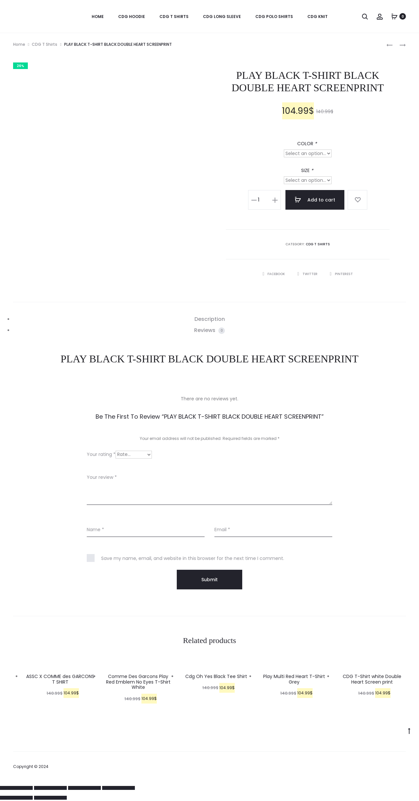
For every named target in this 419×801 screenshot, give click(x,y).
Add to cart (315, 200)
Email (222, 529)
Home (19, 44)
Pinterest (341, 273)
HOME (98, 16)
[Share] (50, 788)
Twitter (307, 273)
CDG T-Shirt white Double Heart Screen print (372, 679)
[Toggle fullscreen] (84, 788)
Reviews (209, 330)
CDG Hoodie (131, 16)
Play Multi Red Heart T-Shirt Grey (294, 679)
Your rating (101, 454)
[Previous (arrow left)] (16, 798)
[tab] (209, 319)
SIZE (308, 170)
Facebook (274, 273)
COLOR (307, 143)
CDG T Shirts (174, 16)
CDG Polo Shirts (274, 16)
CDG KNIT (317, 16)
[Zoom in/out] (118, 788)
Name (95, 529)
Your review (102, 477)
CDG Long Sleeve (222, 16)
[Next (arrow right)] (50, 798)
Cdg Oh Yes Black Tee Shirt (216, 676)
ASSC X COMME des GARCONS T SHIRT (60, 679)
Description (209, 319)
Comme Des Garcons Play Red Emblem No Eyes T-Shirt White (138, 682)
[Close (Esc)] (16, 788)
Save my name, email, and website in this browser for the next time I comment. (192, 558)
